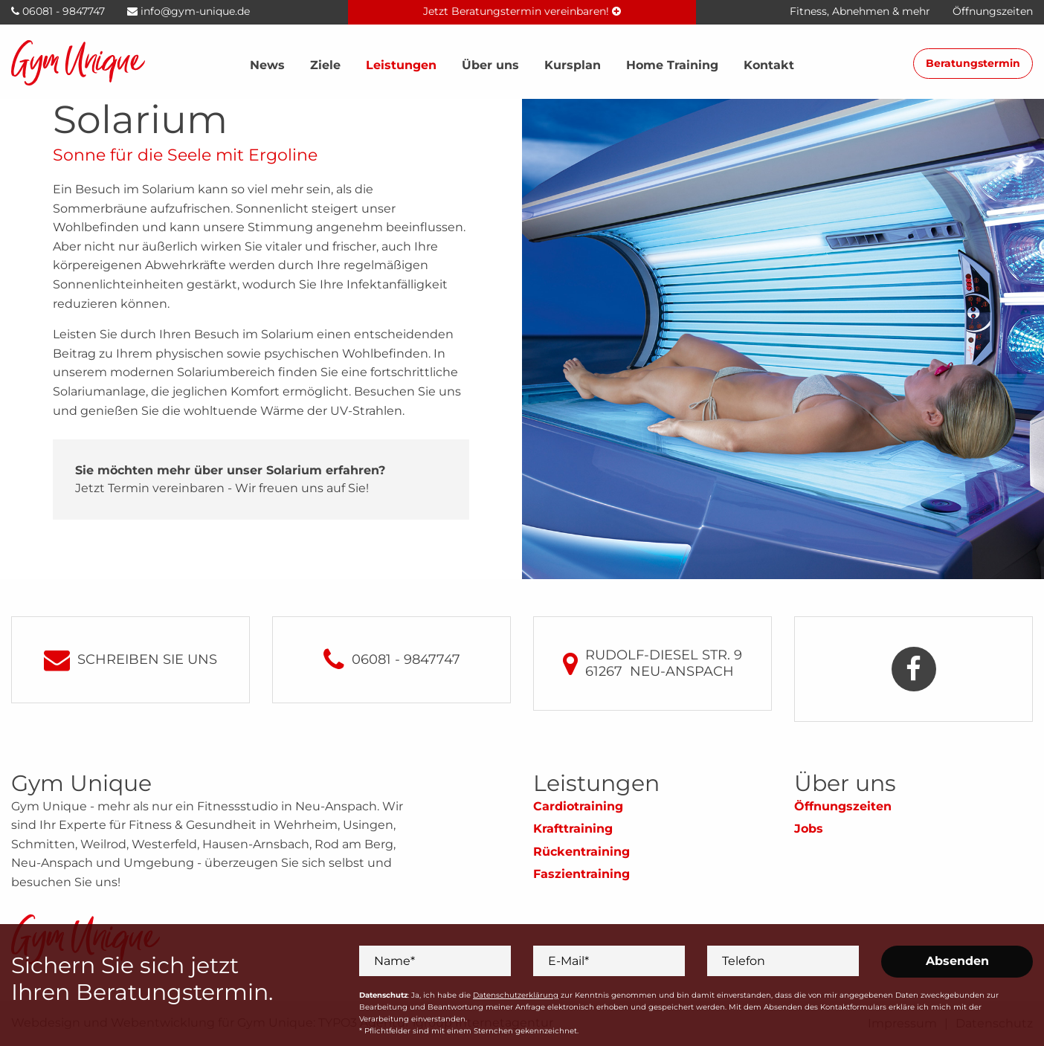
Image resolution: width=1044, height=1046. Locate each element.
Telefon (743, 960)
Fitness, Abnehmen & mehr (860, 11)
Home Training (672, 65)
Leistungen (401, 65)
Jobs (808, 828)
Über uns (490, 65)
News (267, 65)
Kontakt (769, 65)
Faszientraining (581, 874)
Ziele (325, 65)
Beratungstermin (973, 63)
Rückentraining (581, 852)
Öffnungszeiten (843, 806)
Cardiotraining (578, 806)
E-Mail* (568, 960)
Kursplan (572, 65)
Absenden (957, 961)
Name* (394, 960)
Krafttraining (573, 828)
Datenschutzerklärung (515, 995)
